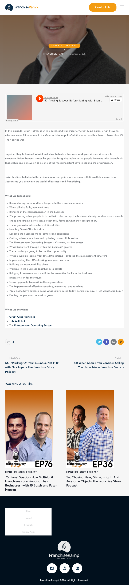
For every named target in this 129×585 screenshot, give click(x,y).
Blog (28, 511)
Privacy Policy (28, 532)
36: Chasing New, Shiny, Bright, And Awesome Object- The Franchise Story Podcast (94, 482)
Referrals (28, 525)
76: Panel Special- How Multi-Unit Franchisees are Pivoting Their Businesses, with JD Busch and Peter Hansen (31, 484)
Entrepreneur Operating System (33, 325)
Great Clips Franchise (22, 317)
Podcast (28, 518)
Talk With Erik (17, 321)
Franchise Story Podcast (64, 46)
